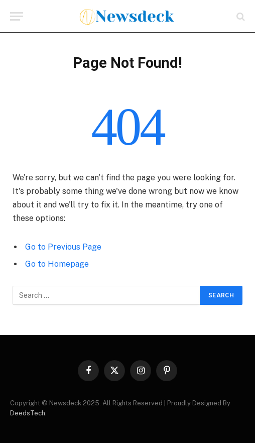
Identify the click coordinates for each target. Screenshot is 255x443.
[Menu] (16, 16)
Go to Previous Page (63, 247)
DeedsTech (27, 413)
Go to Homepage (57, 264)
